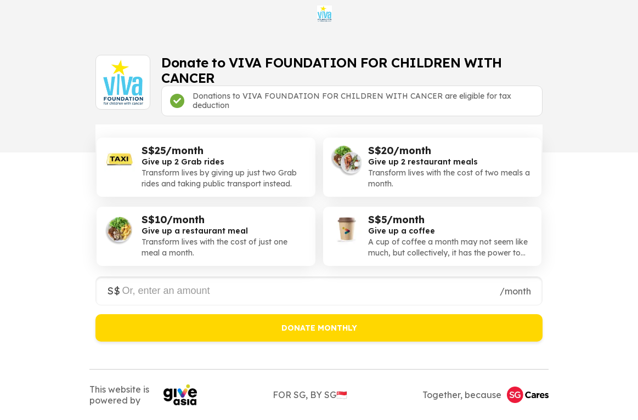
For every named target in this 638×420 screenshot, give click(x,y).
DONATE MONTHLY (319, 328)
